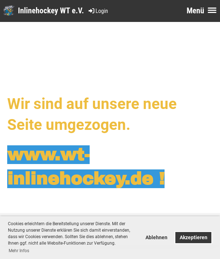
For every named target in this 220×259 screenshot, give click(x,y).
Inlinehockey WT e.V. (51, 10)
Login (97, 11)
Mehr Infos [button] (19, 250)
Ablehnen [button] (156, 238)
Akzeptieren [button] (193, 238)
